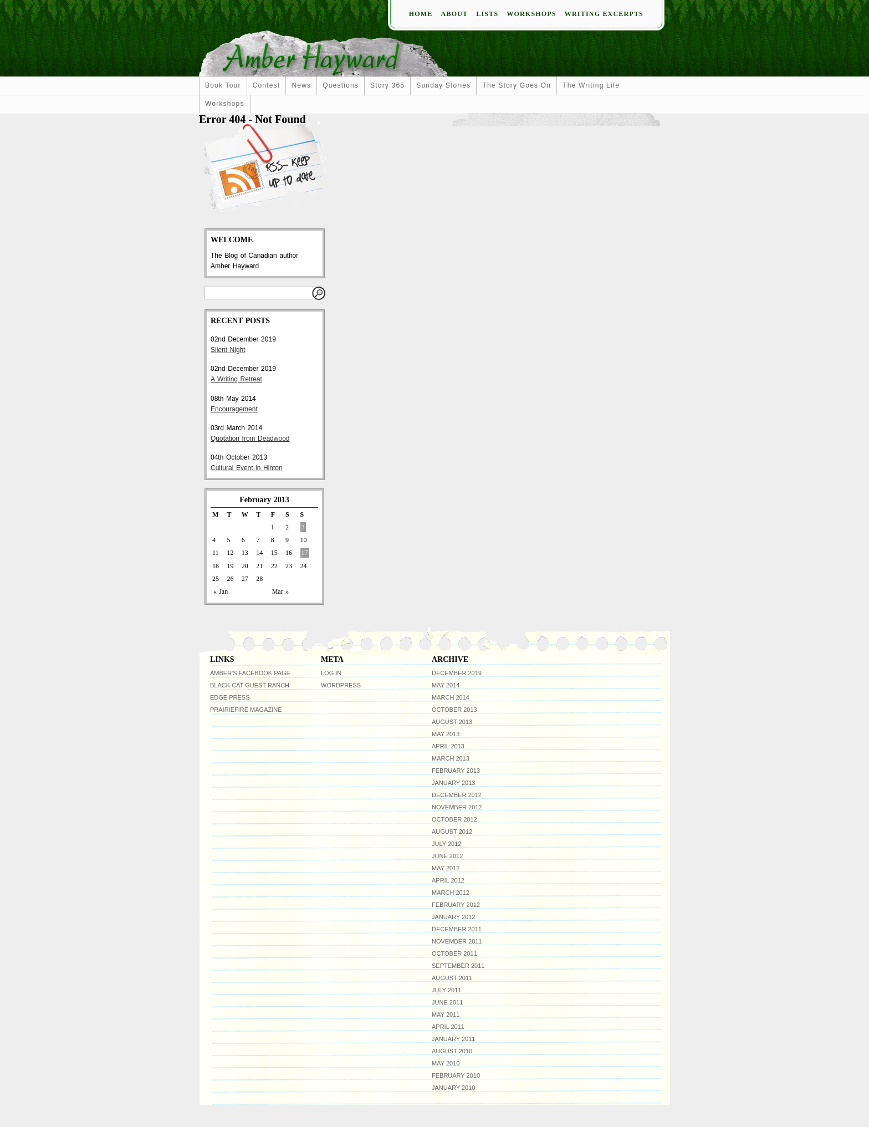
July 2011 (446, 990)
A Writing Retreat (236, 379)
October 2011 (454, 953)
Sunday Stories (443, 85)
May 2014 (445, 685)
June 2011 (447, 1002)
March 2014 (450, 697)
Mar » (280, 591)
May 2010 (445, 1063)
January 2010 (453, 1087)
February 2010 (456, 1075)
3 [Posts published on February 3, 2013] (303, 527)
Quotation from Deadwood (250, 438)
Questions (341, 85)
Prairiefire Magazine (246, 709)
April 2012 (448, 880)
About (454, 14)
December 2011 (457, 929)
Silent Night (228, 350)
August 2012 (452, 831)
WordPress (341, 685)
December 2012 (457, 795)
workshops (224, 104)
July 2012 (446, 843)
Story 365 (387, 85)
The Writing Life (591, 85)
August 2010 (452, 1051)
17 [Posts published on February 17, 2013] (304, 553)
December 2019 (457, 673)
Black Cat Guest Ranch (249, 685)
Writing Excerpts (604, 14)
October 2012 (454, 819)
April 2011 (448, 1026)
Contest (266, 85)
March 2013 (450, 758)
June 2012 (447, 856)
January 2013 (453, 782)
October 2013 (454, 709)
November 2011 (457, 941)
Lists (487, 14)
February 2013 (456, 770)
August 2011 (452, 978)
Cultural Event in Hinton (247, 468)
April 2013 (448, 746)
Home (421, 14)
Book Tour (223, 85)
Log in (331, 673)
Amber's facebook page (250, 673)
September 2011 (458, 965)
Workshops (531, 14)
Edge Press (230, 697)
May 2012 (445, 868)
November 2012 (457, 807)
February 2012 (456, 904)
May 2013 (445, 734)
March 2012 (450, 892)
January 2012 (453, 917)
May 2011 (445, 1014)
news (301, 85)
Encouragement (234, 409)
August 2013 (452, 721)
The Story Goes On (516, 85)
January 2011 (453, 1039)
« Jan (220, 591)
